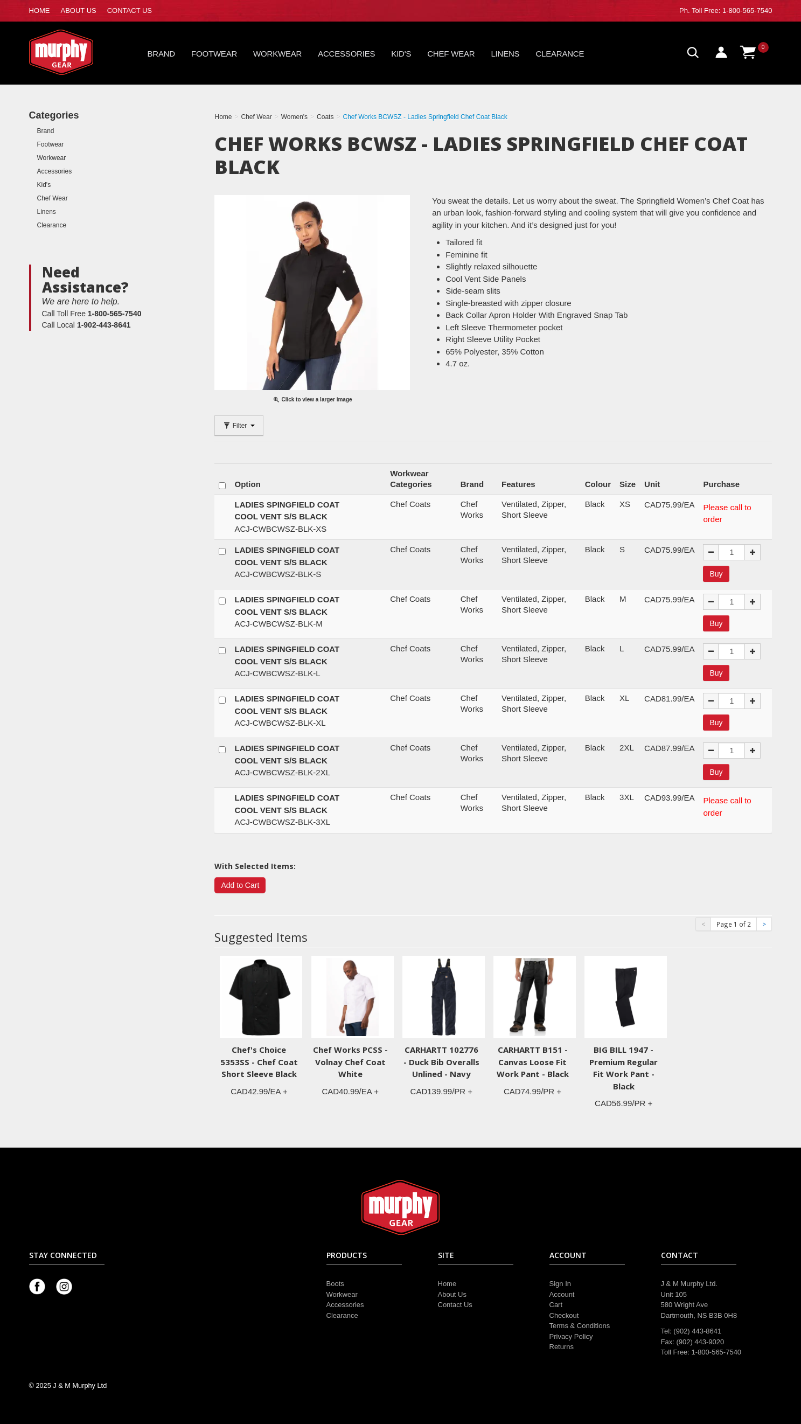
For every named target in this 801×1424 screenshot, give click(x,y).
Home (447, 1284)
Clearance (559, 53)
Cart (556, 1305)
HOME (39, 10)
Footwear (214, 53)
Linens (505, 53)
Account (562, 1294)
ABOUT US (78, 10)
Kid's (401, 53)
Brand (162, 53)
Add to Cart (240, 885)
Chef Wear (451, 53)
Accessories (346, 53)
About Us (452, 1294)
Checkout (564, 1315)
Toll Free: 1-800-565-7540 (732, 10)
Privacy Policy (571, 1336)
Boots (335, 1284)
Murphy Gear (75, 52)
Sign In (560, 1284)
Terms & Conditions (579, 1326)
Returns (561, 1347)
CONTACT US (129, 10)
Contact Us (455, 1305)
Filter (238, 425)
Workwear (277, 53)
